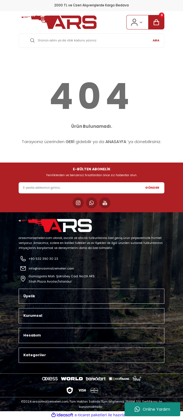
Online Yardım (152, 409)
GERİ (70, 141)
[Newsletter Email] (91, 187)
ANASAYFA (115, 141)
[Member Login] (137, 22)
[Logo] (59, 22)
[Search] (91, 40)
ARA (156, 40)
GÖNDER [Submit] (152, 187)
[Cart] (156, 22)
